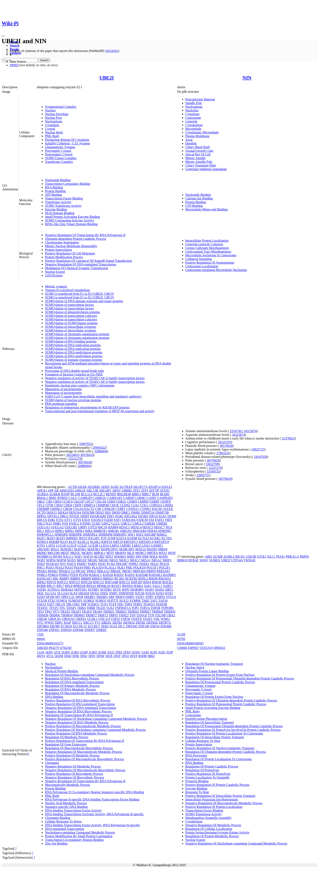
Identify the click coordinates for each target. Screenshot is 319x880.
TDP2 (128, 604)
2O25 (110, 652)
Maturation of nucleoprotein (63, 389)
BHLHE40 (124, 494)
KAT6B (132, 538)
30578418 (86, 455)
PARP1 (92, 564)
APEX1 (42, 490)
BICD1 (240, 556)
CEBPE (154, 501)
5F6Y (117, 656)
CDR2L (121, 501)
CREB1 (168, 505)
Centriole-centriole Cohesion (204, 244)
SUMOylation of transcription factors (69, 304)
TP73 (56, 611)
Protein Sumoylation (58, 249)
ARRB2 (126, 490)
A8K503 (42, 648)
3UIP (169, 652)
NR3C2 (135, 560)
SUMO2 (88, 600)
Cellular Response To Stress (63, 821)
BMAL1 (42, 498)
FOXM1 (85, 523)
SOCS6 (139, 593)
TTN (151, 615)
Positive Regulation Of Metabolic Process (72, 755)
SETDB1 (106, 589)
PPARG (53, 571)
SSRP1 (129, 597)
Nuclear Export (55, 271)
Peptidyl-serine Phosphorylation (206, 718)
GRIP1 (82, 527)
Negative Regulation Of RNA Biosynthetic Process (78, 711)
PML (129, 567)
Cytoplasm (52, 125)
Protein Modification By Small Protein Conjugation (78, 836)
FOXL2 (74, 523)
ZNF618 (66, 630)
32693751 (203, 475)
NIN (247, 77)
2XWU (136, 652)
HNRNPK (75, 534)
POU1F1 (152, 567)
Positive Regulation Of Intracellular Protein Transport (220, 795)
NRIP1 (166, 560)
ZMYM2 (132, 626)
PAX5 (102, 564)
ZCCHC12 (80, 626)
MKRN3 (120, 553)
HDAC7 (159, 527)
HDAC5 (147, 527)
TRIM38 (42, 615)
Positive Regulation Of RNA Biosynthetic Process (77, 700)
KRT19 (118, 542)
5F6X (109, 656)
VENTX (136, 619)
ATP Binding (53, 194)
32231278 (74, 458)
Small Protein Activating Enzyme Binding (72, 216)
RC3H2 (119, 578)
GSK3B (251, 556)
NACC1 (68, 556)
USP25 (115, 619)
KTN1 (41, 545)
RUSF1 (116, 586)
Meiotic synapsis (56, 286)
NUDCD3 (52, 564)
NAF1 (78, 556)
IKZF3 (51, 538)
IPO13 (83, 538)
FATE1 (159, 520)
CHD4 (67, 505)
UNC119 (104, 619)
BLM (155, 494)
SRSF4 (120, 597)
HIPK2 (69, 531)
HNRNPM (106, 534)
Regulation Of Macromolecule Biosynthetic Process (79, 748)
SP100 (50, 597)
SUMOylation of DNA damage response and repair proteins (84, 301)
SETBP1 (93, 589)
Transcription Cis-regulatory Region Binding (74, 839)
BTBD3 (62, 498)
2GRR (102, 652)
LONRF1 (157, 545)
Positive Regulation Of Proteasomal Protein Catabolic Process (225, 704)
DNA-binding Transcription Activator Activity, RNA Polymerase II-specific (94, 814)
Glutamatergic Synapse (60, 147)
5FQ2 (125, 656)
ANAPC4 (154, 487)
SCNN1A (53, 589)
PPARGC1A (67, 571)
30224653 (72, 455)
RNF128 (86, 582)
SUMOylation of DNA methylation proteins (73, 352)
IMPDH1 (72, 538)
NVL (63, 564)
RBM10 (182, 560)
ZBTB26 (152, 622)
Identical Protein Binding (61, 671)
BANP (65, 494)
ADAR (82, 487)
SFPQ (125, 589)
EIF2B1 (143, 516)
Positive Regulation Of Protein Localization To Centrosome (224, 733)
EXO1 (86, 520)
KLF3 (64, 542)
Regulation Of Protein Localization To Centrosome (218, 759)
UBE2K (42, 619)
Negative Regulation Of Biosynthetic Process (74, 777)
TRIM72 (91, 615)
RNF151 (124, 582)
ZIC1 (121, 626)
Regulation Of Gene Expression (65, 744)
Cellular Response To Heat (202, 740)
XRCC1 (77, 622)
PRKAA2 (103, 571)
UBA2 (171, 615)
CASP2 (151, 498)
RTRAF (193, 560)
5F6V (92, 656)
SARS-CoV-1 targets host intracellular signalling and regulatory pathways (93, 396)
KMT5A (106, 542)
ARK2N (80, 490)
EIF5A (153, 516)
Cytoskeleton (193, 125)
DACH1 (157, 509)
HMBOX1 (100, 531)
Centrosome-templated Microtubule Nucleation (216, 270)
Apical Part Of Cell (198, 154)
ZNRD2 (101, 630)
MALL (55, 549)
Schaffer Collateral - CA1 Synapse (67, 143)
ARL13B (92, 490)
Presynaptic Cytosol (58, 150)
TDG (120, 604)
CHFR (77, 505)
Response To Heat (197, 792)
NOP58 (61, 560)
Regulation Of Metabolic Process (66, 737)
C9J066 (182, 648)
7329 (40, 634)
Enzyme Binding (56, 209)
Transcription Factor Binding (64, 198)
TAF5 (50, 604)
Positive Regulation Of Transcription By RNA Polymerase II (84, 740)
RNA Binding (54, 187)
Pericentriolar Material (200, 99)
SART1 (168, 586)
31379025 (288, 438)
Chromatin (52, 762)
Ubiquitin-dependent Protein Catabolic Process (75, 238)
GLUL (115, 523)
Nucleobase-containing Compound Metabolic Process (80, 832)
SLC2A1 (50, 593)
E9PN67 (193, 648)
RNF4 (147, 582)
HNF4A (152, 531)
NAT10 (88, 556)
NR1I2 (113, 560)
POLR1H (139, 567)
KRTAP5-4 (146, 542)
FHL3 (41, 523)
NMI (145, 556)
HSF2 (139, 534)
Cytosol (50, 128)
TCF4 (112, 604)
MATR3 (152, 549)
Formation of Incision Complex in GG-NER (74, 374)
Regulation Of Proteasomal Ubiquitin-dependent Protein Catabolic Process (234, 726)
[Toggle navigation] (3, 36)
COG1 (144, 505)
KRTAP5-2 (130, 542)
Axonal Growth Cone (199, 150)
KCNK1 (155, 538)
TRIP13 (103, 615)
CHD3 (58, 505)
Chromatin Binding (57, 817)
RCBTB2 (131, 578)
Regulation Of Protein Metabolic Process (212, 836)
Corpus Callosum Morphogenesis (207, 248)
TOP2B (156, 608)
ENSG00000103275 (50, 643)
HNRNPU (120, 534)
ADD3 (105, 487)
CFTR (49, 505)
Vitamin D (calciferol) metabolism (67, 290)
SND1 (104, 593)
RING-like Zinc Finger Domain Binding (71, 224)
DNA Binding (54, 696)
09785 (181, 639)
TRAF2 (65, 611)
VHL (156, 619)
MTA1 (163, 553)
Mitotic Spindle (195, 158)
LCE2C (82, 545)
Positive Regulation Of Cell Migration (70, 253)
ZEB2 (105, 626)
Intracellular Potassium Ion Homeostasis (211, 799)
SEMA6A (67, 589)
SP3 (57, 597)
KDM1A (42, 542)
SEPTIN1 (80, 589)
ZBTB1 (117, 622)
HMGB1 (113, 531)
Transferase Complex (59, 161)
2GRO (75, 652)
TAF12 (41, 604)
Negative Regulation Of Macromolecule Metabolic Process (83, 751)
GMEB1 (149, 523)
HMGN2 (126, 531)
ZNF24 (155, 626)
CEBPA (132, 501)
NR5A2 (156, 560)
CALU (72, 498)
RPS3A (91, 586)
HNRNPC (165, 531)
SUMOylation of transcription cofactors (71, 315)
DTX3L (74, 516)
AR (56, 490)
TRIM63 (79, 615)
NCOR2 (99, 556)
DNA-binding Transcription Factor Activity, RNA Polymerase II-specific (92, 825)
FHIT (168, 520)
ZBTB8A (43, 626)
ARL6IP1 (105, 490)
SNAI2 (94, 593)
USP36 (125, 619)
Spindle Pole (193, 103)
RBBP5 (64, 578)
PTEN (74, 575)
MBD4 (162, 549)
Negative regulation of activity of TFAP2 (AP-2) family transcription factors (95, 378)
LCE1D (61, 545)
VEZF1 (147, 619)
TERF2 (138, 604)
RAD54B (141, 575)
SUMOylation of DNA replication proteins (73, 345)
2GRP (84, 652)
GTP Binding (194, 205)
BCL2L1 (99, 494)
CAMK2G (99, 498)
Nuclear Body (54, 132)
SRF (111, 597)
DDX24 (63, 512)
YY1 (97, 622)
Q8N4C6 (219, 648)
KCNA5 (143, 538)
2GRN (65, 652)
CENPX (165, 501)
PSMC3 (42, 575)
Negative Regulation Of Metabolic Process (73, 766)
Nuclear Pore (53, 117)
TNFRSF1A (122, 608)
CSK (98, 509)
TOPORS (167, 608)
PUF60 (83, 575)
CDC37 (90, 501)
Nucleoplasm (53, 121)
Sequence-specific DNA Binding (66, 806)
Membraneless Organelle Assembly (208, 817)
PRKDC (115, 571)
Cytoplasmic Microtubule (202, 132)
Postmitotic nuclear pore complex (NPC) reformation (79, 385)
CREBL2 (56, 509)
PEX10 (164, 564)
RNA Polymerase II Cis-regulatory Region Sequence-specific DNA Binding (94, 792)
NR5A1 (146, 560)
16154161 (111, 51)
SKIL (40, 593)
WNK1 (165, 619)
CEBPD (143, 501)
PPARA (42, 571)
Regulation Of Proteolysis (202, 770)
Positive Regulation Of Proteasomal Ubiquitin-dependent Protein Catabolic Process (239, 678)
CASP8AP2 (165, 498)
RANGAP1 (44, 578)
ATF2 (136, 490)
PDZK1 (144, 564)
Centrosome (193, 117)
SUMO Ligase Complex (61, 158)
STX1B (42, 600)
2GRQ (93, 652)
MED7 (65, 553)
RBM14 (97, 578)
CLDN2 (125, 505)
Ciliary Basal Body (197, 147)
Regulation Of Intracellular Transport (209, 722)
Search (14, 45)
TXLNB (160, 615)
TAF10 (163, 600)
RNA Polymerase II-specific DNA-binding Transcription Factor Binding (92, 799)
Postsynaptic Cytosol (58, 154)
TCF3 (104, 604)
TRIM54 (67, 615)
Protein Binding (55, 191)
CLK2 (135, 505)
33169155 (213, 471)
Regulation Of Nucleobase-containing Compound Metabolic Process (89, 674)
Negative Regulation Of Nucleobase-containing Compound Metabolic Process (96, 718)
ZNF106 (143, 626)
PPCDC (81, 571)
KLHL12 (84, 542)
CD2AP (79, 501)
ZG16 (113, 626)
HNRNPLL (90, 534)
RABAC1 (95, 575)
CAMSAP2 (114, 498)
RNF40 (157, 582)
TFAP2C (42, 608)
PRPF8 (151, 571)
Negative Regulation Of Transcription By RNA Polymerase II (85, 235)
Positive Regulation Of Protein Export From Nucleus (220, 674)
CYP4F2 (145, 509)
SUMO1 (61, 600)
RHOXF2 (164, 578)
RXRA (138, 586)
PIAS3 (69, 567)
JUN (103, 538)
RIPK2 (41, 582)
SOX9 (41, 597)
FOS (65, 523)
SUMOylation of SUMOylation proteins (71, 323)
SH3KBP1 (137, 589)
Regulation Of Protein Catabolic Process (211, 766)
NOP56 (51, 560)
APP (51, 490)
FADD (108, 520)
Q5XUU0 (206, 648)
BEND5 (111, 494)
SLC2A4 (63, 593)
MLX (130, 553)
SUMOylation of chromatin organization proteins (77, 334)
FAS (151, 520)
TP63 (48, 611)
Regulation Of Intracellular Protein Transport (214, 737)
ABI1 (208, 556)
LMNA (114, 545)
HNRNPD (61, 534)
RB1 (56, 578)
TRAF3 (76, 611)
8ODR (142, 656)
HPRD (14, 65)
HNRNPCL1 (45, 534)
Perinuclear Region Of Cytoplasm (67, 139)
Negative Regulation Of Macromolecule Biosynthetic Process (85, 770)
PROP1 (127, 571)
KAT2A (121, 538)
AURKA (42, 494)
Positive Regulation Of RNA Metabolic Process (76, 733)
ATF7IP (154, 490)
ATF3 (144, 490)
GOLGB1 (70, 527)
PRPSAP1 (163, 571)
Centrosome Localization (201, 266)
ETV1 (68, 520)
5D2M (59, 656)
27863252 (222, 453)
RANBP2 (169, 575)
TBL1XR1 (73, 604)
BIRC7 (146, 494)
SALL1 (157, 586)
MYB (171, 553)
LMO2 (136, 545)
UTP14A (237, 560)
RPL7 (60, 586)
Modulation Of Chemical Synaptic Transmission (76, 268)
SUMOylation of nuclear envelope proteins (73, 400)
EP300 (171, 516)
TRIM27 (145, 611)
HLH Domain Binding (59, 213)
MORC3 (140, 553)
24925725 (257, 449)
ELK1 (163, 516)
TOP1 (135, 608)
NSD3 (41, 564)
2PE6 (118, 652)
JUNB (111, 538)
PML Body (52, 136)
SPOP (79, 597)
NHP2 (131, 556)
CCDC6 (67, 501)
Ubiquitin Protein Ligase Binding (207, 671)
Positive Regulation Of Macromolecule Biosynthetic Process (84, 759)
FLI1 (48, 523)
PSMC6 (53, 575)
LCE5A (104, 545)
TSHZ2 (124, 615)
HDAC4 (136, 527)
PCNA (111, 564)
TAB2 (146, 600)
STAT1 (140, 597)
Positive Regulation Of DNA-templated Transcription (80, 704)
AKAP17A (140, 487)
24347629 (260, 456)
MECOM (53, 553)
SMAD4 (83, 593)
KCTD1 (167, 538)
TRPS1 (113, 615)
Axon (189, 139)
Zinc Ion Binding (56, 843)
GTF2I (92, 527)
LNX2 (146, 545)
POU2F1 (164, 567)
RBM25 (108, 578)
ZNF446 (42, 630)
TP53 (40, 611)
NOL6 (153, 556)
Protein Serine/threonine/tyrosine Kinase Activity (217, 832)
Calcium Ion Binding (199, 198)
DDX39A (75, 512)
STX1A (171, 597)
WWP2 (49, 622)
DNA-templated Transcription (64, 828)
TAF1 (154, 600)
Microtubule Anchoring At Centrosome (210, 255)
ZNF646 (77, 630)
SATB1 (41, 589)
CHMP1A (88, 505)
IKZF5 (60, 538)
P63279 (54, 648)
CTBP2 (120, 509)
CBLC (41, 501)
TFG (62, 608)
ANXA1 (166, 487)
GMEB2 (161, 523)
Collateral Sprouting (198, 259)
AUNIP (218, 556)
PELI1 (154, 564)
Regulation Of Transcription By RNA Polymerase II (79, 715)
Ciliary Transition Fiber (200, 165)
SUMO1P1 (75, 600)
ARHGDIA (66, 490)
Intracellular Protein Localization (206, 240)
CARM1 (140, 498)
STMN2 (159, 597)
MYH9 (57, 556)
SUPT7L (112, 600)
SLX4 (73, 593)
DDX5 (99, 512)
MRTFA (152, 553)
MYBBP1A (44, 556)
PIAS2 (59, 567)
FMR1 (57, 523)
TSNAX (141, 615)
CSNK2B (108, 509)
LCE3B (93, 545)
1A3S (40, 652)
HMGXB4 (139, 531)
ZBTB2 (140, 622)
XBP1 (59, 622)
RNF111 (62, 582)
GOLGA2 (57, 527)
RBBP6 (75, 578)
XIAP (67, 622)
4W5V (41, 656)
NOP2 (41, 560)
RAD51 (119, 575)
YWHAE (249, 560)
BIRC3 (136, 494)
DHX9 (116, 512)
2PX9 (126, 652)
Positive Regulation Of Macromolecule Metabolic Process (83, 726)
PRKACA (292, 556)
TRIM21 (109, 611)
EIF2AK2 (130, 516)
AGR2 (114, 487)
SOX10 (150, 593)
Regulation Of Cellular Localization (208, 828)
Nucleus (50, 110)
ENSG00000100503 (190, 643)
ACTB (72, 487)
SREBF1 (90, 597)
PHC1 (41, 567)
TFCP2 (53, 608)
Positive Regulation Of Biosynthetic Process (74, 773)
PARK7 (82, 564)
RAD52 (130, 575)
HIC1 (40, 531)
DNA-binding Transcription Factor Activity (73, 810)
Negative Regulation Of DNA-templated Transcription (80, 264)
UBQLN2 (68, 619)
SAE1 (148, 586)
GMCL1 (126, 523)
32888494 (100, 451)
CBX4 (57, 501)
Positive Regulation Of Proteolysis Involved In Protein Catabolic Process (233, 729)
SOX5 (169, 593)
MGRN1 (87, 553)
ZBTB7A (165, 622)
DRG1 (64, 516)
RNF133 (98, 582)
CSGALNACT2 (83, 509)
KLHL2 (95, 542)
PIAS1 (50, 567)
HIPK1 (59, 531)
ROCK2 (167, 582)
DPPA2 (41, 516)
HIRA (89, 531)
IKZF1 (41, 538)
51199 (181, 634)
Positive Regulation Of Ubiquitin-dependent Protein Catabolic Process (231, 700)
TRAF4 (87, 611)
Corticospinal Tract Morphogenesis (208, 251)
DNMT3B (162, 512)
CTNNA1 (132, 509)
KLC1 (271, 556)
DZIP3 (84, 516)
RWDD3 (127, 586)
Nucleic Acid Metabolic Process (66, 803)
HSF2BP (150, 534)
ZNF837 (89, 630)
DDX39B (88, 512)
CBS (49, 501)
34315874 (250, 431)
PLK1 (121, 567)
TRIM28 (157, 611)
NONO (163, 556)
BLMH (164, 494)
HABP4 (113, 527)
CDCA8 (100, 501)
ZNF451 (54, 630)
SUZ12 (124, 600)
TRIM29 (169, 611)
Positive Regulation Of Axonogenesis (209, 262)
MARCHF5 (126, 549)
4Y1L (50, 656)
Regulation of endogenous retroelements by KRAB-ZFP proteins (87, 407)
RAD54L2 (156, 575)
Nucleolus (192, 110)
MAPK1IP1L (109, 549)
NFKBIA (120, 556)
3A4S (145, 652)
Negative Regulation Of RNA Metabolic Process (76, 722)
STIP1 (149, 597)
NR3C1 (124, 560)
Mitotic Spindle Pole (198, 161)
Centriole (191, 121)
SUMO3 (100, 600)
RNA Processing (196, 755)
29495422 (99, 447)
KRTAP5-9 (161, 542)
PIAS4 (78, 567)
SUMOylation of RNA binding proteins (70, 341)
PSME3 (64, 575)
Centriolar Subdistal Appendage (206, 169)
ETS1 (59, 520)
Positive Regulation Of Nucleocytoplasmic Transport (220, 748)
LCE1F (72, 545)
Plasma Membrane (197, 136)
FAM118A (129, 520)
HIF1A (49, 531)
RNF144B (111, 582)
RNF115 (74, 582)
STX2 (51, 600)
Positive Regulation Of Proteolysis (208, 773)
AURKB (54, 494)
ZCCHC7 (94, 626)
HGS (169, 527)
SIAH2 (159, 589)
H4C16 (102, 527)
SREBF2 (102, 597)
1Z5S (57, 652)
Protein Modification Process (64, 257)
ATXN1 (165, 490)
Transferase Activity (58, 202)
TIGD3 (100, 608)
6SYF (133, 656)
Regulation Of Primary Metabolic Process (72, 685)
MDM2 (42, 553)
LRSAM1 (43, 549)
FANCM (142, 520)
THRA (81, 608)
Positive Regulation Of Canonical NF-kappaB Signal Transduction (88, 260)
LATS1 (50, 545)
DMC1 (125, 512)
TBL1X (60, 604)
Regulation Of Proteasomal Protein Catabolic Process (220, 682)
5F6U (83, 656)
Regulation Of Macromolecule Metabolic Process (77, 693)
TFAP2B (161, 604)
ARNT (116, 490)
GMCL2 (138, 523)
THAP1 (71, 608)
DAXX (168, 509)
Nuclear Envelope (56, 114)
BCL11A (87, 494)
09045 (41, 639)
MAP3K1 (80, 549)
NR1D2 (81, 560)
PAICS (71, 564)
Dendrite (191, 143)
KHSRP (54, 542)
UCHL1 (92, 619)
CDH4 (111, 501)
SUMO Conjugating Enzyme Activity (69, 220)
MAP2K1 (66, 549)
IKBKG (162, 534)
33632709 (212, 464)
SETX (117, 589)
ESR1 (51, 520)
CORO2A (156, 505)
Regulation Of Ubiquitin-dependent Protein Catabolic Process (225, 751)
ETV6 (77, 520)
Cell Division (53, 275)
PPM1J (91, 571)
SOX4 (160, 593)
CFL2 (40, 505)
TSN (132, 615)
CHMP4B (102, 505)
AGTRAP (125, 487)
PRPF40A (139, 571)
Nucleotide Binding (58, 180)
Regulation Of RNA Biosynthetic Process (72, 678)
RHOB (153, 578)
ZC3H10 (66, 626)
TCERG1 (93, 604)
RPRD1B (79, 586)
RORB (41, 586)
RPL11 (51, 586)
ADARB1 (93, 487)
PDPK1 (134, 564)
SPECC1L (68, 597)
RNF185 (136, 582)
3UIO (161, 652)
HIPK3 (79, 531)
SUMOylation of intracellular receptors (70, 326)
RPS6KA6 (104, 586)
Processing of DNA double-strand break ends (74, 370)
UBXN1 (80, 619)
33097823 (85, 444)
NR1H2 (92, 560)
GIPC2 (106, 523)
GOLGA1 (43, 527)
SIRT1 (169, 589)
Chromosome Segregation (62, 242)
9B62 (151, 656)
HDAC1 (124, 527)
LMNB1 (125, 545)
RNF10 (51, 582)
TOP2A (145, 608)
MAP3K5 (93, 549)
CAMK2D (85, 498)
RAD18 (108, 575)
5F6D (67, 656)
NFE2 (109, 556)
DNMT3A (148, 512)
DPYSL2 (53, 516)
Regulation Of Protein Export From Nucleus (214, 696)
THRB (90, 608)
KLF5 (72, 542)
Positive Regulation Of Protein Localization (214, 806)
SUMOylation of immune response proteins (73, 359)
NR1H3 (103, 560)
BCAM (75, 494)
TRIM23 (121, 611)
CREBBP (43, 509)
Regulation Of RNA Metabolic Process (70, 689)
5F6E (75, 656)
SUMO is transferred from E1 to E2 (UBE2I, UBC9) (79, 293)
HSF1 (131, 534)
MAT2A (140, 549)
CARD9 (128, 498)
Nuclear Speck (194, 667)
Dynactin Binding (197, 781)
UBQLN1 (54, 619)
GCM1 (96, 523)
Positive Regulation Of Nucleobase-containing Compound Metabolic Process (95, 729)
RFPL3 (143, 578)
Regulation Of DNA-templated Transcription (74, 682)
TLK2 (110, 608)
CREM (67, 509)
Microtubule (193, 128)
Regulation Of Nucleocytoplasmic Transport (214, 663)
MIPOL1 (100, 553)
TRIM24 (133, 611)
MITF (110, 553)
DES (108, 512)
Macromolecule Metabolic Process (67, 784)
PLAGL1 (110, 567)
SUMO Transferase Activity (63, 205)
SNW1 (204, 560)
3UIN (153, 652)
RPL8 (68, 586)
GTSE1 (262, 556)
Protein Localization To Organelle (207, 777)
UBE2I (106, 77)
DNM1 (135, 512)
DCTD (41, 512)
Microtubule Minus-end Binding (206, 209)
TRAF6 (97, 611)
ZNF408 (165, 626)
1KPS (49, 652)
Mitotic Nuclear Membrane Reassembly (71, 246)
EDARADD (98, 516)
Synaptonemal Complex (60, 106)
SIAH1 (149, 589)
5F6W (100, 656)
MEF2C (75, 553)
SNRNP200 (126, 593)
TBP (83, 604)
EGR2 (119, 516)
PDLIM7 (122, 564)
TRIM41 (54, 615)
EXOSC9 (97, 520)
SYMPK (135, 600)
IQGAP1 (94, 538)
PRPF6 (304, 556)
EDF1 (111, 516)
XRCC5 (88, 622)
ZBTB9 (55, 626)
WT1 (40, 622)
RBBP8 (86, 578)
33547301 (236, 431)
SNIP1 (113, 593)
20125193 (224, 442)
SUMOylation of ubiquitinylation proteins (72, 312)
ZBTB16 (129, 622)
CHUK (114, 505)
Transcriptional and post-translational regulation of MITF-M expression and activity (100, 411)
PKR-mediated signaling (61, 403)
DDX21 (52, 512)
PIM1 (87, 567)
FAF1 (117, 520)
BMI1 (52, 498)
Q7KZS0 (65, 648)
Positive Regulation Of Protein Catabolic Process (217, 784)
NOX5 (71, 560)
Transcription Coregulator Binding (67, 183)
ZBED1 (106, 622)
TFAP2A (149, 604)
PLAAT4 (98, 567)
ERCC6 (42, 520)
